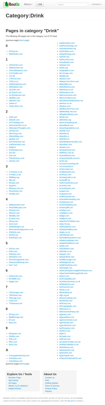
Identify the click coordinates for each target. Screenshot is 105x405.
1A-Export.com (15, 92)
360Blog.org (14, 177)
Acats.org (63, 161)
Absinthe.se (64, 139)
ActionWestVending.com (69, 199)
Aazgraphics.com (66, 70)
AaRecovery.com (66, 59)
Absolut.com (64, 147)
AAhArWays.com (66, 51)
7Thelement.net (15, 303)
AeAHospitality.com (67, 279)
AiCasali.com (64, 336)
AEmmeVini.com (66, 287)
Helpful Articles (14, 388)
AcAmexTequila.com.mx (69, 158)
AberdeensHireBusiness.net (71, 101)
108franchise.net (16, 68)
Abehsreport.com (66, 92)
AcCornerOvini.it (66, 166)
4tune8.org (13, 235)
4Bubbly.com (14, 216)
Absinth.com (64, 131)
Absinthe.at (64, 133)
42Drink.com (14, 210)
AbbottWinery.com (67, 87)
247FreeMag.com (16, 122)
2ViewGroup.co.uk (16, 158)
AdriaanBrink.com (66, 257)
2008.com (13, 117)
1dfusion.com (14, 101)
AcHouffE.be (64, 180)
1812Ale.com (14, 90)
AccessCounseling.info (69, 164)
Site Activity (13, 380)
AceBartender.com (67, 172)
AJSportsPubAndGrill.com (70, 358)
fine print (70, 401)
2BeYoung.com (15, 133)
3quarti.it (12, 185)
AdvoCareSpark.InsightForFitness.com (75, 270)
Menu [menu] (28, 4)
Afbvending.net (65, 292)
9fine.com (13, 342)
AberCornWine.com (67, 98)
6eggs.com (13, 281)
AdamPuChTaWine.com (69, 221)
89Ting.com (14, 314)
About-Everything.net (68, 122)
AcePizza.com (65, 175)
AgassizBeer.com (66, 317)
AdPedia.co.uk (65, 251)
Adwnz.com (64, 276)
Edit (39, 4)
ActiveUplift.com (66, 207)
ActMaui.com (64, 210)
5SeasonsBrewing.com (18, 262)
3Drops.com (14, 183)
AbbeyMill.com (65, 84)
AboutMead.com (66, 125)
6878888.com (14, 279)
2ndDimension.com (17, 144)
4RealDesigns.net (16, 227)
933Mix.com (14, 336)
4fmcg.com (13, 221)
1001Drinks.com (16, 65)
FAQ (47, 380)
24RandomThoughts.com (19, 128)
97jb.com (13, 339)
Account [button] (97, 4)
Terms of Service (52, 386)
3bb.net (12, 180)
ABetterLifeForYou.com (69, 109)
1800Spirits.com (15, 87)
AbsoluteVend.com (67, 150)
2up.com (12, 155)
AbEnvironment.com (67, 95)
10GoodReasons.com (18, 70)
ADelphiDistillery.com (68, 229)
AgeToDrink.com (66, 323)
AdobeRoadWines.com (69, 243)
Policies (48, 391)
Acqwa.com (64, 191)
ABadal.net (64, 76)
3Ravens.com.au (16, 188)
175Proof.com (15, 79)
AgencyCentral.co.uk (68, 320)
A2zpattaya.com (15, 361)
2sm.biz (12, 153)
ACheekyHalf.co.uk (67, 177)
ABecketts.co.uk (66, 90)
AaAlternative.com (67, 43)
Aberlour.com (64, 106)
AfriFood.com (65, 303)
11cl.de (12, 76)
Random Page (14, 377)
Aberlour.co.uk (65, 103)
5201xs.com (14, 249)
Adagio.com (64, 216)
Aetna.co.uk (64, 290)
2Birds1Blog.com (16, 136)
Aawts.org (63, 68)
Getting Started (51, 383)
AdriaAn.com (64, 254)
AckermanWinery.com (68, 183)
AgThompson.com (67, 328)
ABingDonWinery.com (68, 114)
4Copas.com (14, 218)
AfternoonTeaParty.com (69, 312)
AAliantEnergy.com (67, 54)
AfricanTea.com (65, 301)
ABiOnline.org (65, 120)
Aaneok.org (64, 57)
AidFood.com (64, 339)
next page (24, 40)
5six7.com (13, 265)
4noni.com (13, 224)
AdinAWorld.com (66, 235)
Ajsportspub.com (66, 355)
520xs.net (13, 251)
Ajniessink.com (65, 353)
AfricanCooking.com (67, 298)
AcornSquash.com (67, 188)
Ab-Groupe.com (66, 73)
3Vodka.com (14, 194)
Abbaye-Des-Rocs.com (69, 81)
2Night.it (12, 147)
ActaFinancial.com (67, 196)
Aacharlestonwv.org (67, 48)
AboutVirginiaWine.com (69, 128)
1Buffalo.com (14, 98)
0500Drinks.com (16, 54)
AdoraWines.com (66, 249)
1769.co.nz (13, 81)
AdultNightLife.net (66, 262)
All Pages (12, 383)
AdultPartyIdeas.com (68, 265)
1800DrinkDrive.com (17, 84)
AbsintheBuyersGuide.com (70, 142)
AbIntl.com (63, 117)
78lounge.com (15, 298)
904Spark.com (15, 333)
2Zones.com (14, 161)
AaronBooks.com (66, 62)
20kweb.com (14, 120)
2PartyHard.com (16, 150)
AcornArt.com (65, 185)
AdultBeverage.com (67, 259)
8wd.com (12, 323)
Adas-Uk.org (64, 224)
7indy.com (13, 301)
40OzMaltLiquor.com (17, 207)
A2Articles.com (15, 358)
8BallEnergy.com (16, 317)
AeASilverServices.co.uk (69, 281)
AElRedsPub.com (66, 284)
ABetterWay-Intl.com (68, 111)
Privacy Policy (51, 388)
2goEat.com (14, 139)
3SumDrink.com (15, 191)
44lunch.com (14, 213)
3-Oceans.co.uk (15, 172)
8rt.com (12, 320)
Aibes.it (62, 333)
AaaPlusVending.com (68, 46)
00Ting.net (13, 51)
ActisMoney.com (66, 202)
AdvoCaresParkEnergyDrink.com (73, 273)
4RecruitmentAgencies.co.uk (21, 229)
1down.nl (12, 103)
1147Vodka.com (15, 73)
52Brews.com (14, 254)
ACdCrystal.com (66, 169)
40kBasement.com (17, 205)
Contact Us (50, 377)
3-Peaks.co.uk (15, 175)
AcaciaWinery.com (67, 155)
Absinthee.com (65, 144)
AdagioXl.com (65, 218)
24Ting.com (14, 131)
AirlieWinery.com (66, 347)
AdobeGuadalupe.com (68, 240)
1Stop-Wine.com (16, 106)
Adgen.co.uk (64, 232)
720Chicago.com (16, 292)
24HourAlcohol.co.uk (17, 125)
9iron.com (13, 344)
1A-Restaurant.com (17, 95)
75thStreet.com (15, 295)
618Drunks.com (15, 276)
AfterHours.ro (65, 309)
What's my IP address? (18, 386)
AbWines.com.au (66, 153)
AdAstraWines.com (67, 227)
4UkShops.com (15, 238)
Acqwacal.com (65, 194)
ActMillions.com (65, 213)
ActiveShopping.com (68, 205)
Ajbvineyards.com (66, 350)
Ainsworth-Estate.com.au (70, 342)
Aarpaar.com (64, 65)
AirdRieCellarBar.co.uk (68, 344)
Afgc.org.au (64, 295)
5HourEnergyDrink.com (19, 259)
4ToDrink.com (15, 232)
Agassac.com (65, 314)
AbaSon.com (64, 79)
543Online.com (15, 257)
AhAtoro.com (64, 331)
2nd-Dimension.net (17, 142)
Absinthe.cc (64, 136)
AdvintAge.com (65, 268)
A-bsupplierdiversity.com (19, 355)
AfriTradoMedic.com (67, 306)
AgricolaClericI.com (67, 325)
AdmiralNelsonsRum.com (70, 238)
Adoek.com (64, 246)
